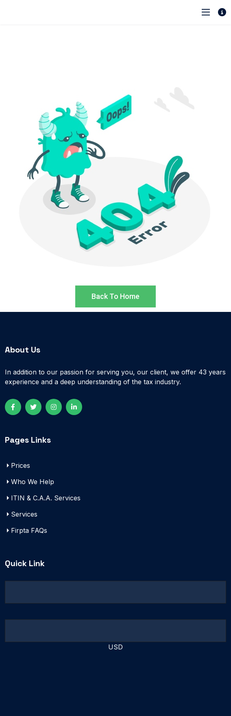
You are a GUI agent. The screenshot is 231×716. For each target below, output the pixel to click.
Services (24, 514)
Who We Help (32, 482)
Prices (20, 465)
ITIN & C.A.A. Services (46, 498)
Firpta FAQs (29, 530)
